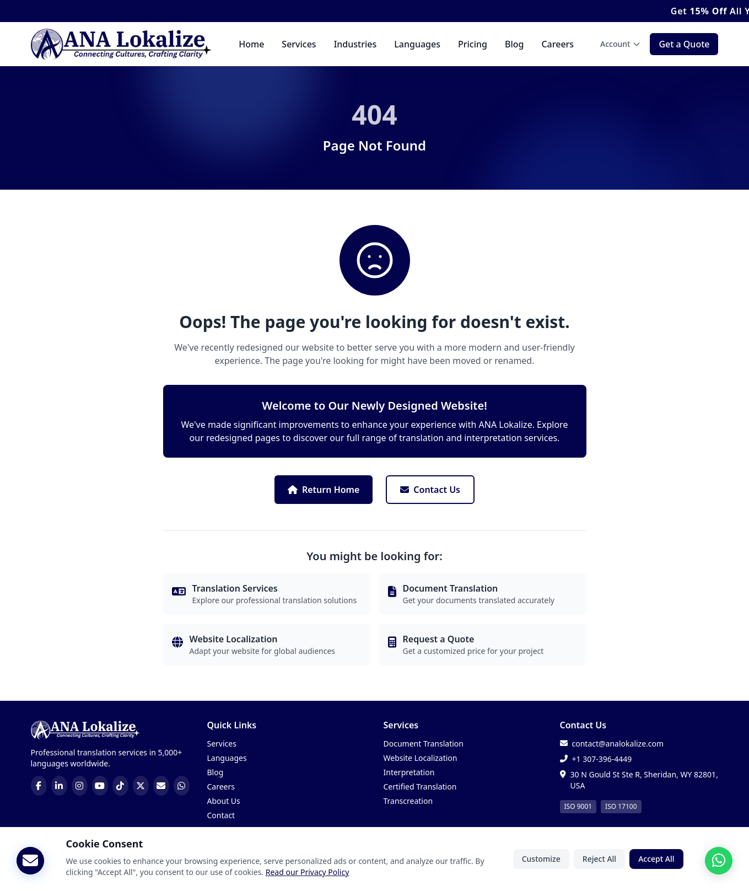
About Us (223, 801)
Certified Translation (420, 786)
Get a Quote (684, 44)
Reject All (599, 861)
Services (299, 44)
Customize (541, 861)
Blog (514, 44)
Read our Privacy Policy (307, 874)
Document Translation (424, 743)
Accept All (656, 861)
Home (251, 44)
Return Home (323, 490)
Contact (221, 815)
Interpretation (409, 772)
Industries (355, 44)
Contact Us (430, 490)
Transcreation (408, 801)
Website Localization (420, 758)
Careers (557, 44)
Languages (417, 44)
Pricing (472, 44)
